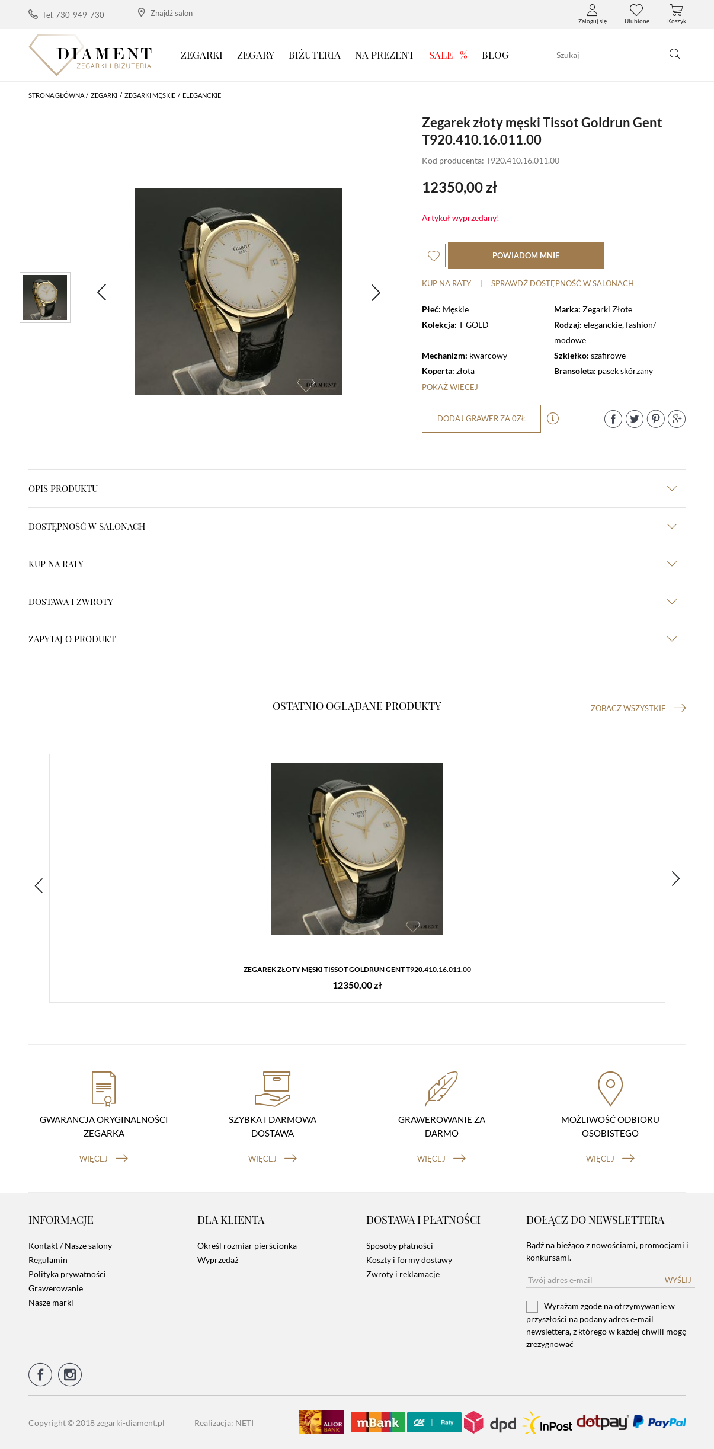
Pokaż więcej (450, 387)
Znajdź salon (165, 13)
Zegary (255, 54)
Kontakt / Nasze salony (70, 1245)
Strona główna (56, 95)
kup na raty (352, 564)
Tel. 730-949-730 (66, 14)
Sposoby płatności (399, 1245)
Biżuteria (315, 54)
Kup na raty (446, 283)
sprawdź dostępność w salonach (562, 283)
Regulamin (48, 1260)
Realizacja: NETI (224, 1423)
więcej (103, 1158)
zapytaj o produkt (352, 639)
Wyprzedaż (217, 1260)
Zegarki (202, 54)
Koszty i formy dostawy (409, 1260)
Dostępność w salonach (352, 526)
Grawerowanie (55, 1288)
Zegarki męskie (149, 95)
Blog (495, 54)
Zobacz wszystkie (638, 708)
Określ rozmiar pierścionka (247, 1245)
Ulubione (637, 14)
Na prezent (385, 54)
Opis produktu (352, 488)
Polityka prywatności (67, 1274)
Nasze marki (50, 1302)
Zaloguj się (592, 14)
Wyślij (678, 1280)
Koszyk (676, 14)
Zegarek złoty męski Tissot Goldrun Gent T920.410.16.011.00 (357, 969)
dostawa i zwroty (352, 601)
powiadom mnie (525, 255)
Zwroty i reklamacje (403, 1274)
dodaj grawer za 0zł (481, 418)
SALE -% (448, 54)
